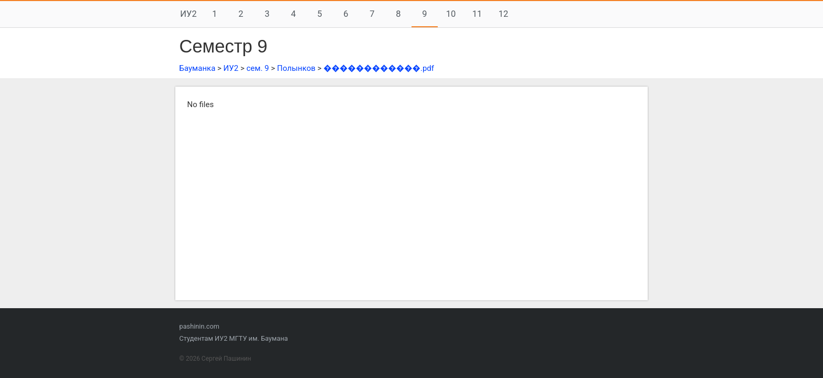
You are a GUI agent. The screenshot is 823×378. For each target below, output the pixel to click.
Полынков (296, 68)
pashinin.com (199, 326)
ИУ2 (188, 14)
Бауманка (198, 68)
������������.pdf (378, 68)
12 (504, 14)
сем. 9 (257, 68)
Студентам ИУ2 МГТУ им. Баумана (234, 338)
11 (477, 14)
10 (451, 14)
